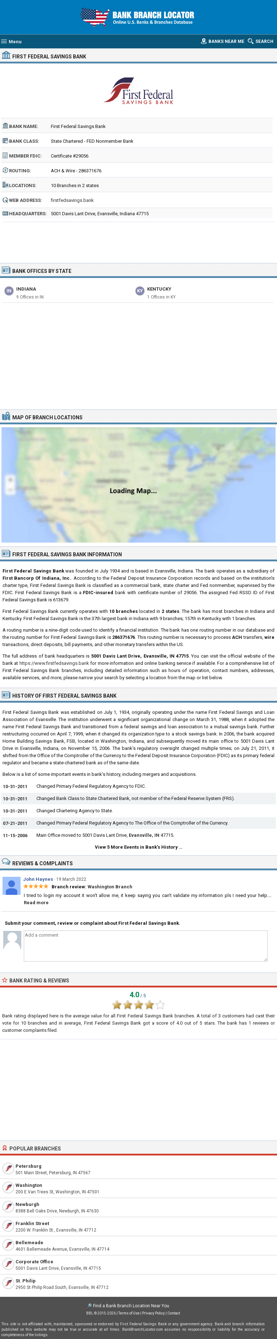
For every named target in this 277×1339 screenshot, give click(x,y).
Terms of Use (129, 1313)
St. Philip (26, 1280)
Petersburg (28, 1166)
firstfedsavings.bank (72, 200)
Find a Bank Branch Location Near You (131, 1305)
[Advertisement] (138, 240)
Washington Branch (110, 886)
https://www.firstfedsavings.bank (54, 663)
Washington (29, 1185)
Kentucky (159, 289)
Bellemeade (29, 1242)
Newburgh (27, 1204)
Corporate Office (34, 1261)
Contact (173, 1313)
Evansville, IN (144, 835)
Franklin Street (32, 1223)
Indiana (26, 289)
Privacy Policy (153, 1313)
